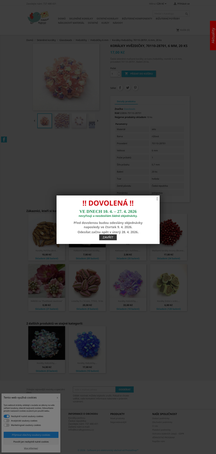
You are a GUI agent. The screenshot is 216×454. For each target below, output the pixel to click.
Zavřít (108, 164)
